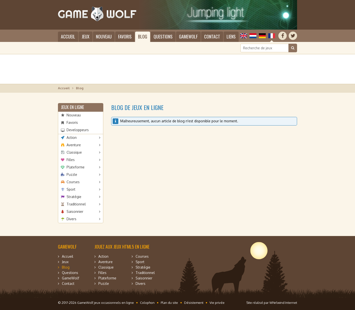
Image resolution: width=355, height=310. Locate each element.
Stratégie (74, 197)
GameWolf (188, 36)
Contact (212, 36)
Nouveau (104, 36)
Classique (74, 152)
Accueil (68, 36)
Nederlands (252, 36)
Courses (73, 182)
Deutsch (262, 36)
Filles (71, 160)
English (243, 36)
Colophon (147, 303)
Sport (71, 189)
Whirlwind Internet (283, 303)
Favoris (125, 36)
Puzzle (72, 174)
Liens (231, 36)
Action (72, 137)
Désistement (193, 303)
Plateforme (76, 167)
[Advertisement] (177, 69)
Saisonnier (75, 211)
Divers (71, 219)
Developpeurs (78, 130)
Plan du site (169, 303)
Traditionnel (76, 204)
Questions (163, 36)
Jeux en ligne (72, 107)
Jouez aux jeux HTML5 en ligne (121, 246)
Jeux (85, 36)
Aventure (74, 145)
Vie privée (217, 303)
